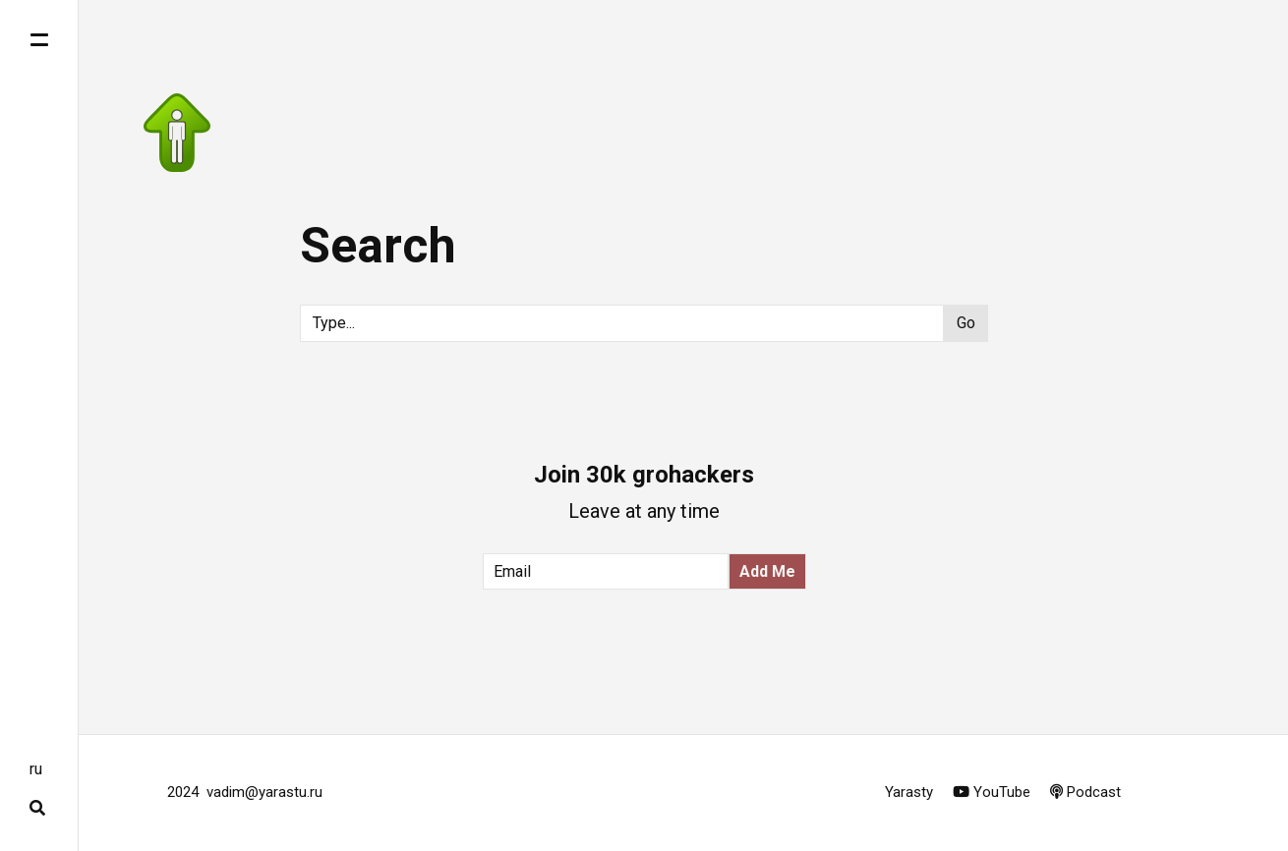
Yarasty (911, 792)
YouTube (991, 792)
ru (35, 769)
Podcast (1085, 792)
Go (966, 322)
